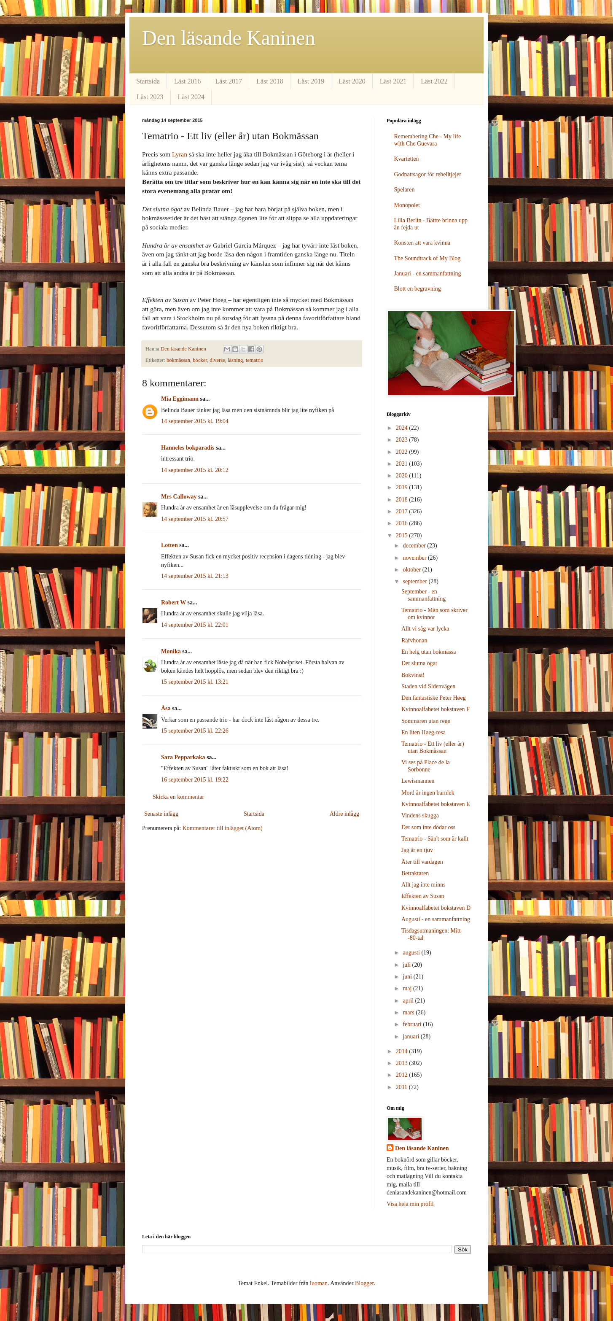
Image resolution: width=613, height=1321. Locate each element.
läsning (235, 360)
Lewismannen (418, 781)
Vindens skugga (420, 815)
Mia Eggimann (180, 399)
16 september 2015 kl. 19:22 (195, 779)
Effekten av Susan (422, 896)
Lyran (179, 154)
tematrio (254, 360)
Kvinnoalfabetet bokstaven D (436, 908)
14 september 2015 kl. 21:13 (195, 576)
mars (409, 1012)
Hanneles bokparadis (187, 448)
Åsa (166, 708)
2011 (402, 1087)
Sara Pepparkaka (183, 757)
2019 (402, 487)
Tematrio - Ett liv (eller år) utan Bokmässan (432, 747)
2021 (402, 464)
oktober (412, 569)
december (415, 545)
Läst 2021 (393, 81)
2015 (402, 535)
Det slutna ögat (419, 663)
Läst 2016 (187, 81)
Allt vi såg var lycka (425, 628)
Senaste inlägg (161, 814)
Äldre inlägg (344, 814)
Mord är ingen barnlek (427, 793)
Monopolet (407, 205)
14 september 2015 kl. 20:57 (195, 519)
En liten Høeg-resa (423, 732)
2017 (402, 511)
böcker (200, 360)
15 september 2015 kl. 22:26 (195, 731)
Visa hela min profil (410, 1204)
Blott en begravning (417, 289)
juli (407, 965)
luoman (319, 1283)
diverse (217, 360)
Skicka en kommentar (178, 797)
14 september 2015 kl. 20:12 (195, 470)
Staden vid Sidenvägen (428, 686)
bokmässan (178, 360)
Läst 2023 (150, 96)
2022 (402, 452)
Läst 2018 (269, 81)
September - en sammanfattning (423, 595)
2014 (402, 1051)
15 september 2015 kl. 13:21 (195, 682)
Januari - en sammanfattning (427, 273)
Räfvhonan (414, 640)
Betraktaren (415, 873)
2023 (402, 440)
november (415, 558)
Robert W (173, 602)
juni (408, 976)
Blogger (364, 1283)
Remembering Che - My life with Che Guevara (427, 140)
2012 (402, 1075)
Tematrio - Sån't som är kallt (434, 839)
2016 (402, 523)
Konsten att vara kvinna (422, 243)
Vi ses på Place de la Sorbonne (425, 766)
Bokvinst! (413, 675)
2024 (402, 428)
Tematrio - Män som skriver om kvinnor (434, 613)
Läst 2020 (352, 81)
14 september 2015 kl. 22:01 (195, 625)
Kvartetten (406, 159)
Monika (171, 651)
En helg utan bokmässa (428, 652)
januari (411, 1036)
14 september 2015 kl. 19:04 (195, 421)
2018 (402, 499)
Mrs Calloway (178, 496)
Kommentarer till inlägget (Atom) (223, 828)
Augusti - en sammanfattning (435, 919)
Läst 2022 (434, 81)
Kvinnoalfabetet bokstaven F (435, 709)
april (409, 1000)
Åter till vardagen (422, 862)
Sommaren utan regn (426, 721)
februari (413, 1024)
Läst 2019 (311, 81)
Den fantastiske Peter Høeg (433, 698)
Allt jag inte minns (423, 885)
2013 (402, 1063)
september (415, 581)
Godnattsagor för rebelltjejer (427, 174)
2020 (402, 475)
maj (408, 988)
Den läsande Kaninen (228, 38)
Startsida (148, 81)
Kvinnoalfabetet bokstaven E (435, 804)
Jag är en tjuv (417, 850)
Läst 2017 (228, 81)
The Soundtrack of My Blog (427, 258)
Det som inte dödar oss (428, 827)
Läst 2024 (191, 96)
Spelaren (404, 189)
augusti (412, 952)
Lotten (169, 545)
